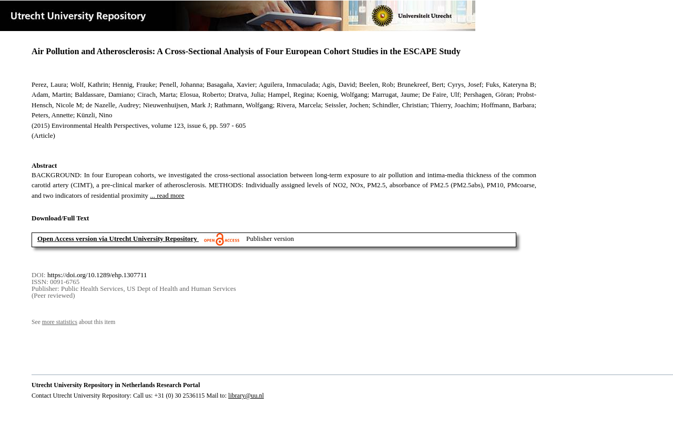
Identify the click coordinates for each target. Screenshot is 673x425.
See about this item (73, 322)
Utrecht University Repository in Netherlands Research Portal (116, 385)
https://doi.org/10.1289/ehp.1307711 (97, 275)
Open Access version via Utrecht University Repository (117, 238)
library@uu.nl (246, 395)
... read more (167, 195)
